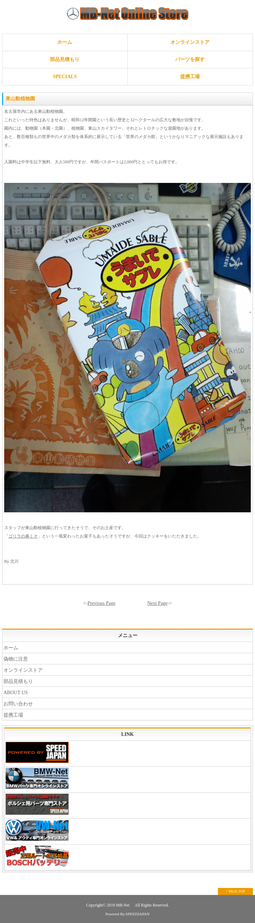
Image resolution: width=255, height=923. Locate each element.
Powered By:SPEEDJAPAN (127, 914)
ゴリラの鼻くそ (23, 536)
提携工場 (190, 76)
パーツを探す (190, 59)
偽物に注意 (15, 659)
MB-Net (123, 905)
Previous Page (101, 603)
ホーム (64, 42)
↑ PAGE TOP (235, 891)
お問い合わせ (18, 703)
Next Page (157, 603)
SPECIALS (65, 76)
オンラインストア (190, 42)
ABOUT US (15, 692)
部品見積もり (64, 59)
